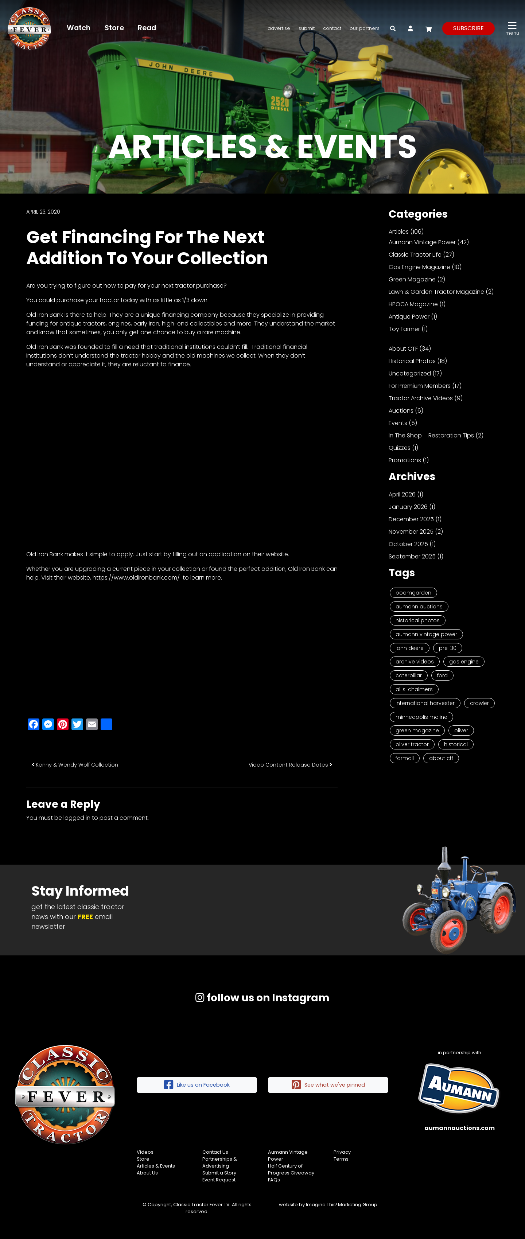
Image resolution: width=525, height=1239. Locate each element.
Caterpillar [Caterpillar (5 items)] (409, 675)
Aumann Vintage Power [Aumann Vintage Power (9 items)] (426, 634)
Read (147, 28)
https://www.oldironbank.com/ (136, 577)
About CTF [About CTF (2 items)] (441, 758)
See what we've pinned (328, 1085)
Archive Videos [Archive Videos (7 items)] (415, 661)
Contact (332, 28)
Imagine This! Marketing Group (341, 1204)
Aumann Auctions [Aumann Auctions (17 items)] (419, 606)
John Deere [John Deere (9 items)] (410, 648)
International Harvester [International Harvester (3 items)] (425, 703)
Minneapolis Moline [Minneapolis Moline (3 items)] (421, 717)
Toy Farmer (404, 329)
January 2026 (408, 507)
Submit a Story (219, 1173)
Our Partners (365, 28)
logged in (76, 818)
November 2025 (411, 531)
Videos (145, 1152)
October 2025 (408, 544)
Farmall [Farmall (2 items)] (405, 758)
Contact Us (215, 1152)
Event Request (219, 1180)
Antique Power (409, 316)
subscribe (468, 28)
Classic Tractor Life (415, 254)
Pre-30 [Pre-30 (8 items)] (447, 648)
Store (114, 28)
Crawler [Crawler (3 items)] (479, 703)
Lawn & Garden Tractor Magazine (436, 292)
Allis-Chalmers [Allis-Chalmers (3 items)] (414, 689)
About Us (147, 1173)
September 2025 (412, 556)
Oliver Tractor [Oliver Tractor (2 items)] (412, 744)
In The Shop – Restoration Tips (431, 435)
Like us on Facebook (197, 1085)
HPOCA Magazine (413, 304)
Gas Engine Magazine (419, 267)
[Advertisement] (182, 648)
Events (398, 423)
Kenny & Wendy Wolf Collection (75, 764)
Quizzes (400, 448)
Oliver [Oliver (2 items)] (461, 730)
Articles (399, 231)
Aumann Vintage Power (422, 242)
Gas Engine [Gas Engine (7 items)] (464, 661)
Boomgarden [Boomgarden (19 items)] (413, 592)
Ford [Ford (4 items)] (442, 675)
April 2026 (402, 494)
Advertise (279, 28)
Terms (341, 1159)
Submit (307, 28)
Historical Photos (412, 361)
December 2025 (411, 519)
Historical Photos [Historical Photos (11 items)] (418, 620)
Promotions (405, 460)
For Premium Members (420, 386)
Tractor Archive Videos (421, 398)
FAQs (274, 1180)
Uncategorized (410, 373)
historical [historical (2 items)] (456, 744)
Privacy (342, 1152)
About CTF (403, 348)
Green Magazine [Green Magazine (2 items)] (417, 730)
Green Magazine (412, 279)
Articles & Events (156, 1166)
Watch (78, 28)
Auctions (401, 410)
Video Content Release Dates (290, 764)
